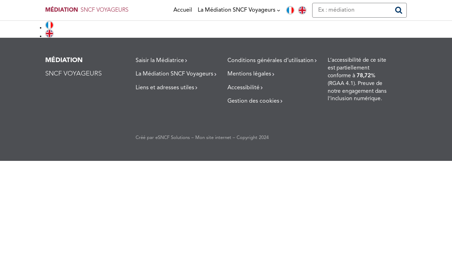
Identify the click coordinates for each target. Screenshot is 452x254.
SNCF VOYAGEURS (105, 10)
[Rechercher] (398, 10)
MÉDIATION (61, 10)
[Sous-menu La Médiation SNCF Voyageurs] (278, 10)
